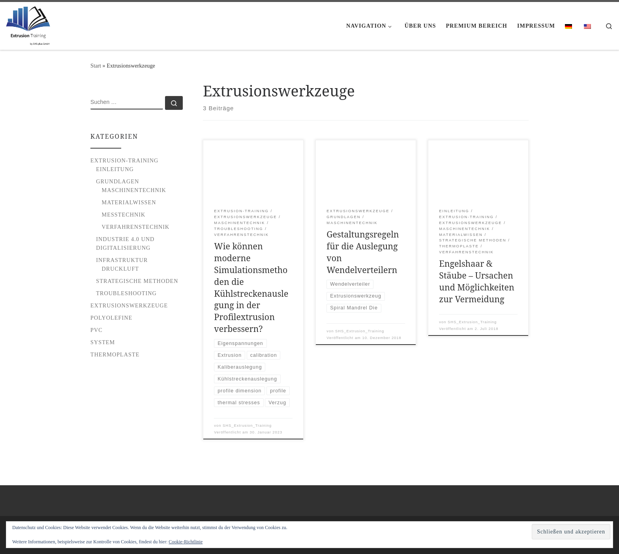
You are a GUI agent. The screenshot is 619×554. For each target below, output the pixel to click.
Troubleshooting (126, 293)
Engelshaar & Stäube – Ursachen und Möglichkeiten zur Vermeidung (476, 281)
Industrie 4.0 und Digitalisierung (125, 243)
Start (95, 65)
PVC (96, 330)
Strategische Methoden (137, 281)
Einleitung (114, 169)
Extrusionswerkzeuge (129, 305)
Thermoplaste (114, 354)
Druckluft (120, 269)
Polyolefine (111, 318)
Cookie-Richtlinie (186, 542)
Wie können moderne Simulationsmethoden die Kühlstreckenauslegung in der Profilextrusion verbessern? (251, 287)
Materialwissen (129, 202)
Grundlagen (117, 181)
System (102, 342)
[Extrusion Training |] (28, 24)
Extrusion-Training (124, 160)
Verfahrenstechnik (136, 227)
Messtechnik (124, 214)
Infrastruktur (122, 260)
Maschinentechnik (134, 190)
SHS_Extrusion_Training (247, 426)
